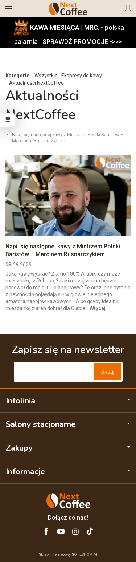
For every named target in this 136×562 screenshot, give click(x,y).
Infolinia (68, 400)
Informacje (68, 471)
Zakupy (68, 448)
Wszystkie (46, 75)
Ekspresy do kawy (81, 75)
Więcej (98, 308)
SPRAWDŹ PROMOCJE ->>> (82, 41)
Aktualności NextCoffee (36, 83)
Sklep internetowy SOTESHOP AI (68, 554)
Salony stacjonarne (68, 424)
